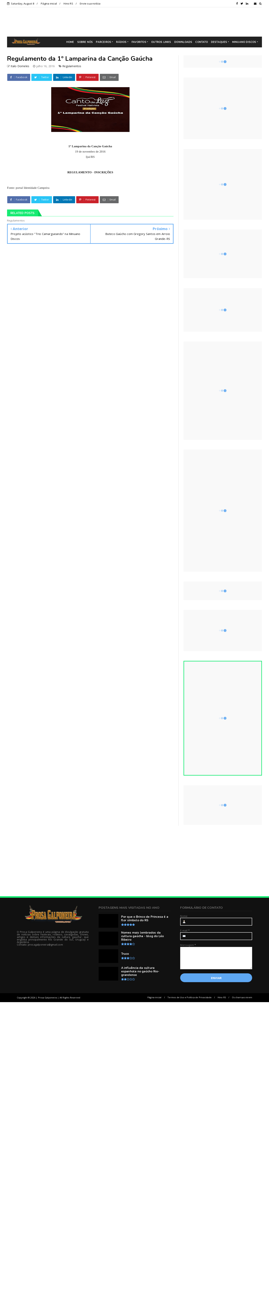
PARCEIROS (103, 42)
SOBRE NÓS (85, 42)
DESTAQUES (219, 42)
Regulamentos (71, 66)
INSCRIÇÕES (103, 172)
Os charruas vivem (242, 997)
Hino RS (68, 3)
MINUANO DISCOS (244, 42)
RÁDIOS (121, 42)
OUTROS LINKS (161, 42)
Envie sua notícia (90, 3)
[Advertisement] (137, 22)
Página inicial (49, 3)
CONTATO (201, 42)
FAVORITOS (139, 42)
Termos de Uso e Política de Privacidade (189, 997)
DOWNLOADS (183, 42)
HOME (70, 42)
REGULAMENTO (79, 172)
